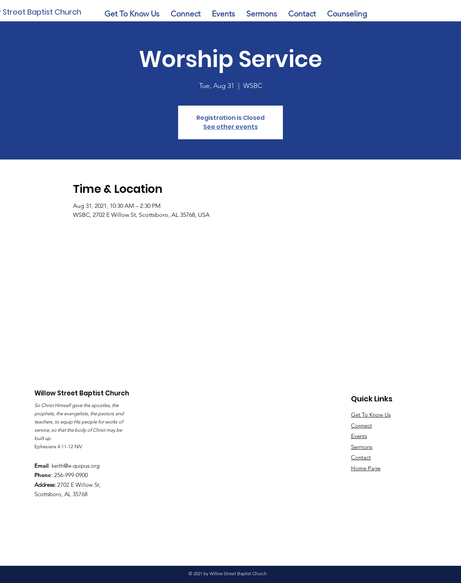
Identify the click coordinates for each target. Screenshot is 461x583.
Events (359, 436)
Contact (361, 457)
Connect (361, 425)
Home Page (366, 468)
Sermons (361, 446)
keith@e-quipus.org (76, 465)
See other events (230, 126)
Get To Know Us (371, 414)
